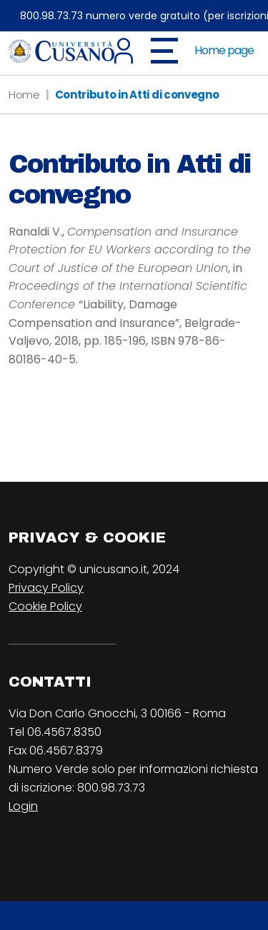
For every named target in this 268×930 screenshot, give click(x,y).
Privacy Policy (46, 588)
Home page (224, 50)
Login (23, 806)
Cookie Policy (45, 606)
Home (24, 94)
